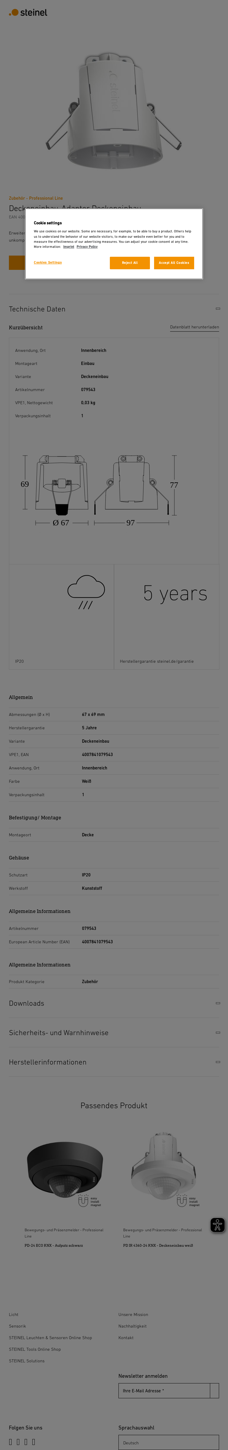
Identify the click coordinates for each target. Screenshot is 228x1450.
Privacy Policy (87, 247)
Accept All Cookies (174, 263)
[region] (114, 243)
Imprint (68, 247)
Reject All (130, 263)
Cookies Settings (48, 263)
